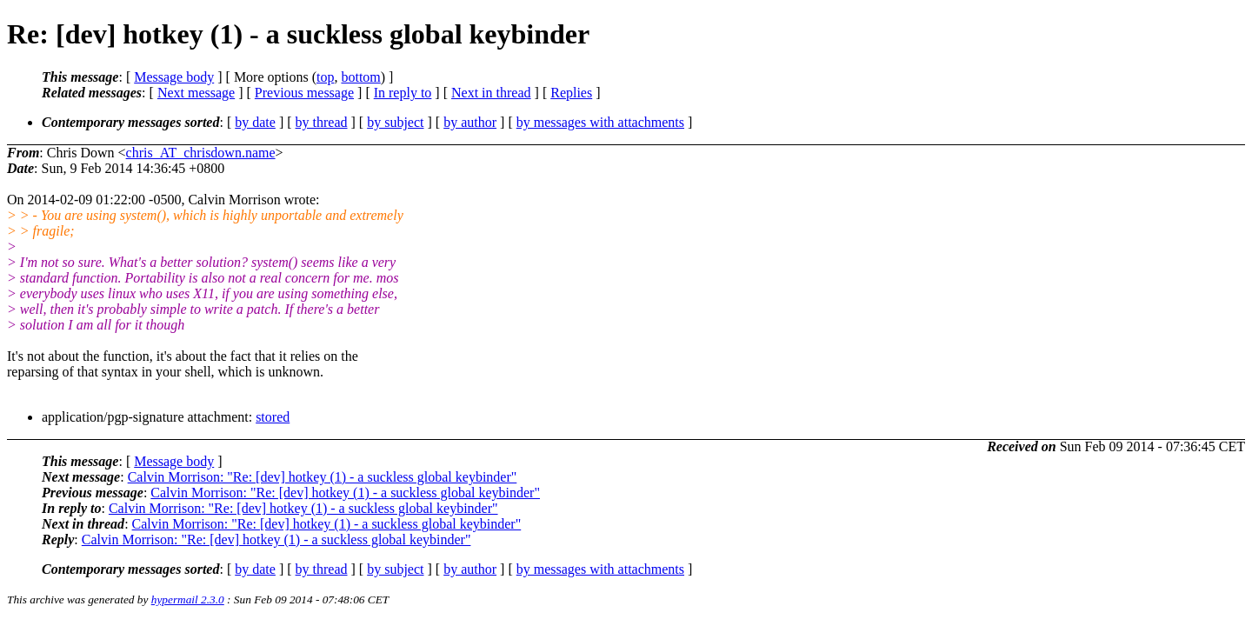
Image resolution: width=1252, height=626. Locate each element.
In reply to (403, 92)
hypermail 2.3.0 (187, 599)
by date (255, 122)
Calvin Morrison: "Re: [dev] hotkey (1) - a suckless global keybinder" (322, 477)
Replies (571, 92)
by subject (395, 122)
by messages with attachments (600, 122)
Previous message (304, 92)
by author (469, 122)
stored (273, 417)
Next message (196, 92)
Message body (174, 77)
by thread (322, 122)
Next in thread (491, 92)
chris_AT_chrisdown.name (201, 152)
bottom (360, 77)
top (325, 77)
